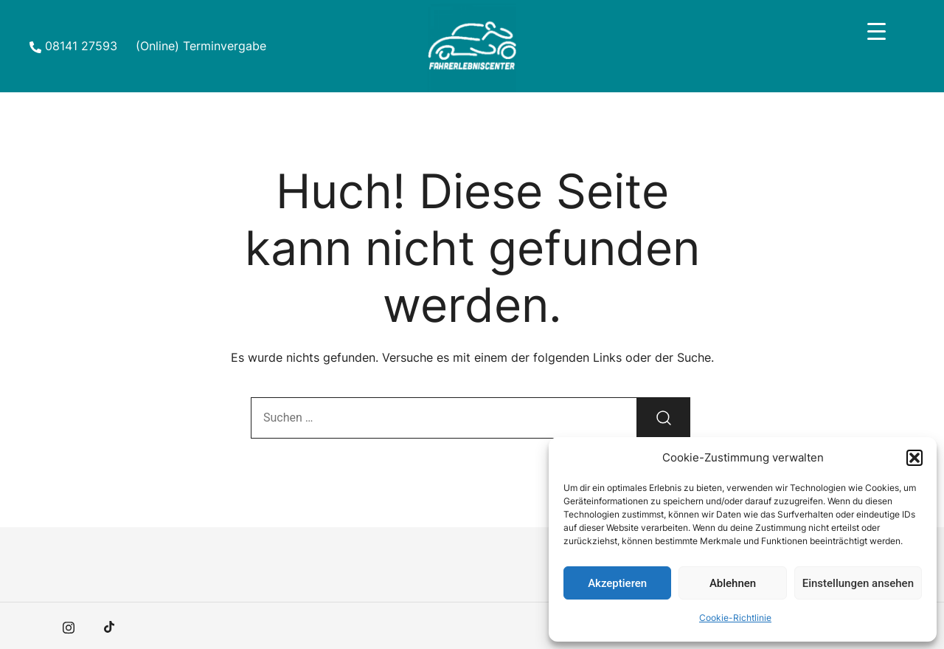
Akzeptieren (617, 583)
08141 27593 (73, 45)
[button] (914, 457)
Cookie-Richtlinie (735, 617)
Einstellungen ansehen (858, 583)
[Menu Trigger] (876, 31)
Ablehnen (732, 583)
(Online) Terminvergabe (201, 45)
